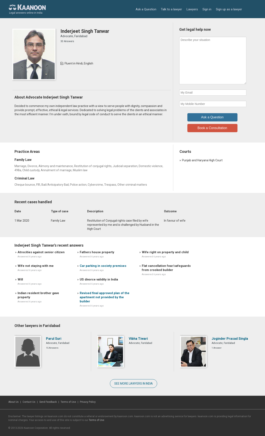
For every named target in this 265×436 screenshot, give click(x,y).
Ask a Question (146, 9)
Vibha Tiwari (138, 339)
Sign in (206, 9)
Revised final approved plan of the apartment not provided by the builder (104, 297)
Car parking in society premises (103, 266)
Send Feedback (48, 401)
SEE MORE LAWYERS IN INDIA (133, 383)
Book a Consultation (212, 128)
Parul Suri (53, 339)
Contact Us (29, 401)
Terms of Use (68, 401)
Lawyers (192, 9)
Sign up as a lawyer (229, 9)
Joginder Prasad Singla (230, 339)
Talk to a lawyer (171, 9)
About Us (13, 401)
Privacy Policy (88, 401)
